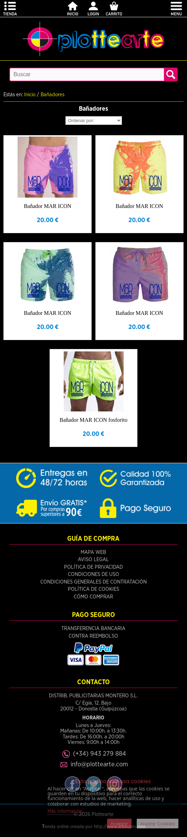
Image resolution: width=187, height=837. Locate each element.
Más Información (65, 811)
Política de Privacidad (93, 567)
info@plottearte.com (99, 764)
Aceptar (119, 823)
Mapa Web (93, 552)
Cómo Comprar (93, 596)
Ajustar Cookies (157, 823)
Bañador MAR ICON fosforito (93, 420)
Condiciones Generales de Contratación (93, 582)
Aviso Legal (93, 559)
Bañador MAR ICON (47, 206)
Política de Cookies (93, 589)
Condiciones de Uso (93, 574)
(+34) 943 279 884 (99, 753)
